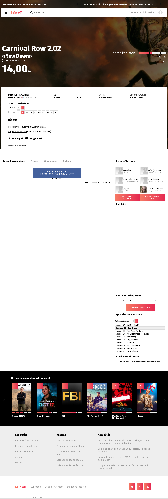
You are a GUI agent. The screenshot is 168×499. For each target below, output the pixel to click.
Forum (18, 462)
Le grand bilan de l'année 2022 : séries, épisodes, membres (124, 450)
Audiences (20, 457)
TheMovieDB (37, 498)
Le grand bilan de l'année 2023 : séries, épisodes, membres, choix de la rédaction (124, 442)
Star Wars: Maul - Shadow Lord (122, 415)
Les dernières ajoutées (27, 440)
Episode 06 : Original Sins (126, 340)
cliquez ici (58, 179)
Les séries (21, 434)
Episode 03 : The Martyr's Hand (129, 331)
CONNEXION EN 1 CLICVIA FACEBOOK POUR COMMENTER (57, 172)
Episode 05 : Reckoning (125, 337)
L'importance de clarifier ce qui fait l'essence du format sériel (123, 466)
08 (48, 112)
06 (39, 112)
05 (35, 112)
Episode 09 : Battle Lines (126, 348)
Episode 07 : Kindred (124, 342)
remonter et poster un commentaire (98, 182)
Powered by (17, 145)
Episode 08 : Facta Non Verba (128, 345)
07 (43, 112)
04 (31, 112)
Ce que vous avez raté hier (68, 453)
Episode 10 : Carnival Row (126, 351)
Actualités (104, 434)
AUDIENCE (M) (136, 97)
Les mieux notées (24, 451)
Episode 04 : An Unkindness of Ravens (132, 334)
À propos (36, 486)
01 (19, 112)
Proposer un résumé (17, 131)
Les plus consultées (26, 446)
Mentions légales (76, 486)
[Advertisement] (134, 134)
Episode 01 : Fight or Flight (127, 325)
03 (27, 112)
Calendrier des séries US (70, 459)
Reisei (88, 4)
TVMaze (28, 498)
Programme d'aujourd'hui (70, 446)
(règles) (162, 61)
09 (52, 112)
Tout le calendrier (66, 440)
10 (56, 112)
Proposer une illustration (19, 127)
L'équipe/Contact (54, 486)
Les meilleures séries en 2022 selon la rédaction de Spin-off (124, 458)
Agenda (61, 434)
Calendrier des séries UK (70, 465)
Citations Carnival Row (140, 308)
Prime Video (32, 97)
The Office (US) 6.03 (111, 4)
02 (23, 112)
